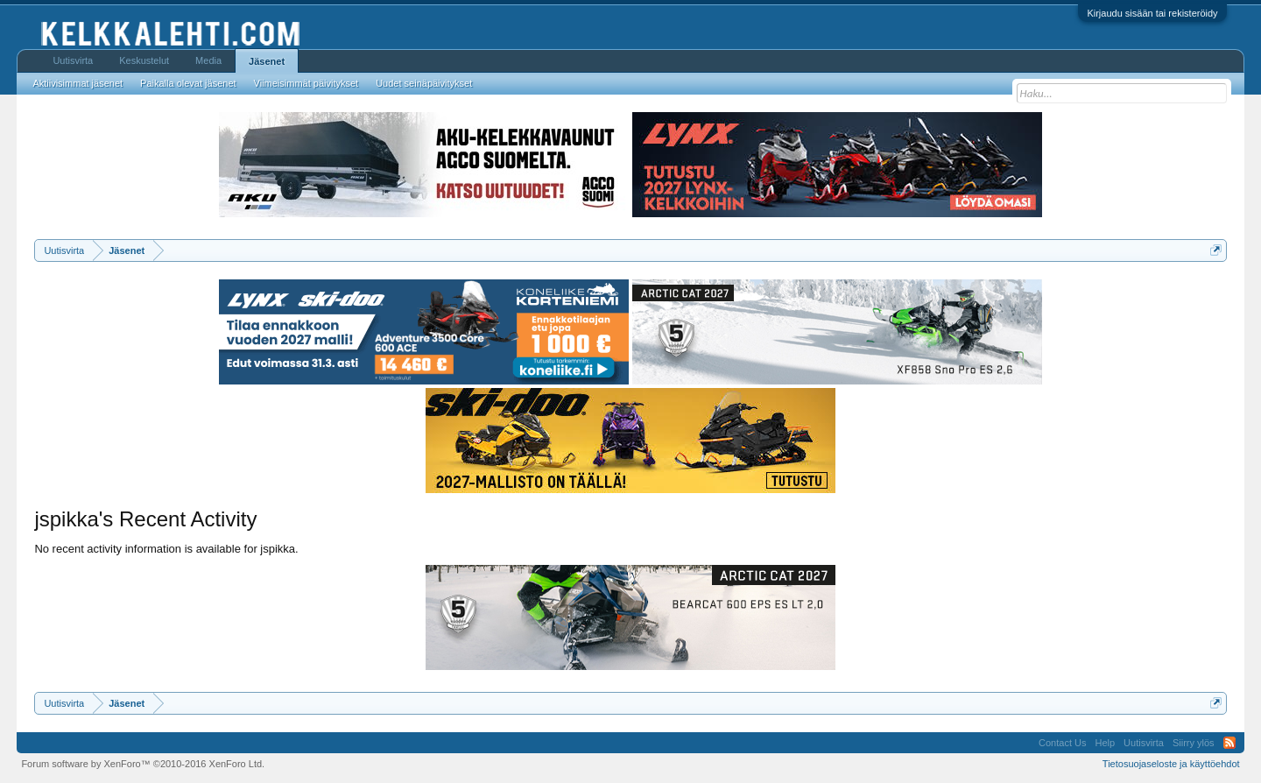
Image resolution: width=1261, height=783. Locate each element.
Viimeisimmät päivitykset (306, 83)
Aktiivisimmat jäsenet (77, 83)
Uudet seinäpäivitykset (424, 83)
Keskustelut (144, 60)
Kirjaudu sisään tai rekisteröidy (1152, 13)
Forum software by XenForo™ (142, 763)
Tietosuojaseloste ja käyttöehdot (1171, 763)
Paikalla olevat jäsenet (188, 83)
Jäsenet (267, 61)
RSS (1229, 743)
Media (208, 60)
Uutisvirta (73, 60)
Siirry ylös (1194, 742)
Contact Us (1062, 742)
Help (1105, 742)
